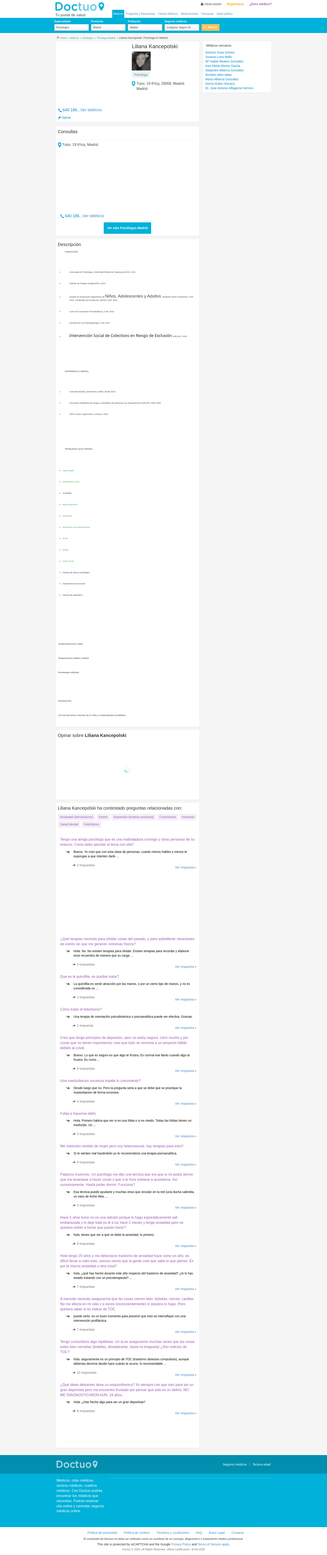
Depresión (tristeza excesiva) (134, 817)
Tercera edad (261, 1464)
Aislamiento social (71, 482)
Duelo (65, 538)
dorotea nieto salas (218, 75)
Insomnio (188, 817)
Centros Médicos (168, 13)
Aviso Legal (217, 1532)
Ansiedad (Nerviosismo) (76, 817)
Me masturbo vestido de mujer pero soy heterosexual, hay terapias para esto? (121, 1146)
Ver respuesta (184, 867)
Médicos (118, 13)
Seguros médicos (176, 21)
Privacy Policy (181, 1544)
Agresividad (68, 470)
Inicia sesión (212, 4)
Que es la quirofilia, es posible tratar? (89, 976)
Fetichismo (91, 824)
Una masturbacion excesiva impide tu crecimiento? (100, 1081)
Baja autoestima (70, 504)
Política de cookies (137, 1532)
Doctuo (81, 6)
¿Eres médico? (260, 4)
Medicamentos (189, 13)
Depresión (67, 516)
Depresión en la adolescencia (76, 527)
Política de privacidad (102, 1532)
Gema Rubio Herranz (220, 83)
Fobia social (68, 561)
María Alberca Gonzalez (221, 79)
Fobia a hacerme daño (78, 1113)
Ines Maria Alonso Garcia (222, 66)
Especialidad (62, 21)
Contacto (238, 1532)
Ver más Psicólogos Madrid (127, 228)
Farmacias (207, 13)
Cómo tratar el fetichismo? (81, 1009)
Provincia (97, 21)
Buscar (212, 27)
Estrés (66, 550)
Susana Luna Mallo (218, 57)
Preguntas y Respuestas (140, 13)
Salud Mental (69, 824)
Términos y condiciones (172, 1532)
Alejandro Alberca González (224, 70)
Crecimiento (167, 817)
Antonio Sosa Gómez (220, 52)
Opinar (66, 117)
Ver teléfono (91, 110)
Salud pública (225, 13)
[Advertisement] (92, 72)
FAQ (199, 1532)
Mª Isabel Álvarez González (224, 61)
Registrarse (235, 4)
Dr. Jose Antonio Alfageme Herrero (229, 88)
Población (134, 21)
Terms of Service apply (213, 1544)
